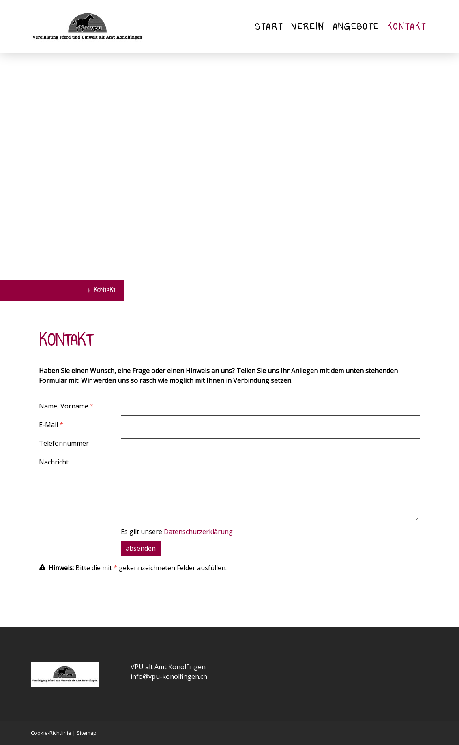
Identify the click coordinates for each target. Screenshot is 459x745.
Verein (307, 26)
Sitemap (87, 732)
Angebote (356, 26)
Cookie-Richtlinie (51, 732)
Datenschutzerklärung (198, 531)
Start (269, 26)
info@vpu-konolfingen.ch (169, 676)
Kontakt (406, 26)
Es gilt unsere (177, 531)
